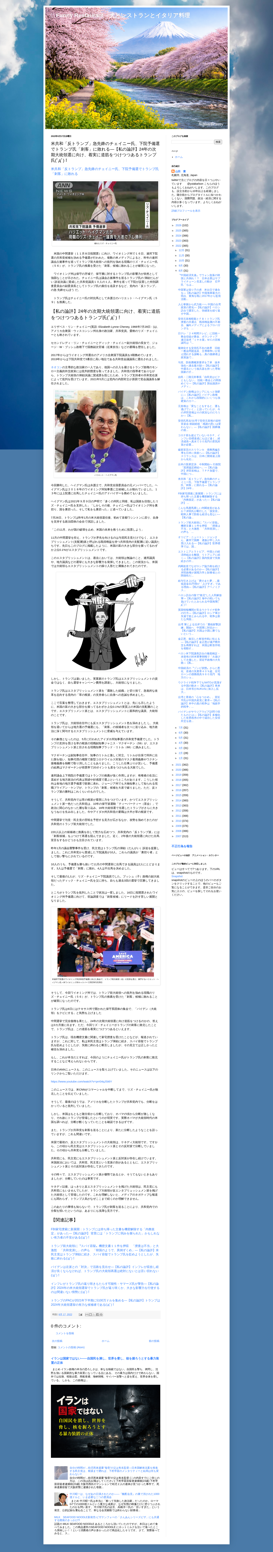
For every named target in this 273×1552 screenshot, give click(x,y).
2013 (179, 805)
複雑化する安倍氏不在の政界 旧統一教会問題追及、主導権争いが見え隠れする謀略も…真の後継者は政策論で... (199, 352)
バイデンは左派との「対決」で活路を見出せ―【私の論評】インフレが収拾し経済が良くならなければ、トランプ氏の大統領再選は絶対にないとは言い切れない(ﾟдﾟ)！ (105, 1271)
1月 (181, 758)
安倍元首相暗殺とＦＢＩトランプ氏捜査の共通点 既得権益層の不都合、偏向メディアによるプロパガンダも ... (199, 323)
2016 (179, 790)
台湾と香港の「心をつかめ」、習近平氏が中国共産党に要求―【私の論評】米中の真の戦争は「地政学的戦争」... (199, 702)
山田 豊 (180, 171)
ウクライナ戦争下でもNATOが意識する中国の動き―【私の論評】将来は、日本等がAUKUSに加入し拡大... (200, 687)
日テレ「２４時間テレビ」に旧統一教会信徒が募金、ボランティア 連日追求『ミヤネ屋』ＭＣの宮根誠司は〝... (199, 338)
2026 (179, 225)
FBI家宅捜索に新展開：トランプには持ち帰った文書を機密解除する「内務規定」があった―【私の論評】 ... (200, 498)
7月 (181, 727)
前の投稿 (154, 1340)
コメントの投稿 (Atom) (71, 1347)
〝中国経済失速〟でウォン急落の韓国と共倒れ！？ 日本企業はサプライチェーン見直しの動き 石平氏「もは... (199, 280)
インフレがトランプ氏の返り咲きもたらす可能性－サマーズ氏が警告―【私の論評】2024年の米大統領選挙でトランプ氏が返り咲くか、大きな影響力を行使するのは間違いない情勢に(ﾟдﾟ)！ (105, 1288)
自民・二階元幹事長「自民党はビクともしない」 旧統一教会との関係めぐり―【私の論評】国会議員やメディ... (199, 381)
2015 (179, 795)
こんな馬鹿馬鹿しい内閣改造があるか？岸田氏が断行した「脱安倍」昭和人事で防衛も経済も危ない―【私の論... (199, 512)
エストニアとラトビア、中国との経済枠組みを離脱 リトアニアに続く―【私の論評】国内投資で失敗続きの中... (199, 556)
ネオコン (56, 367)
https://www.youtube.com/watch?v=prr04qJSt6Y (81, 1081)
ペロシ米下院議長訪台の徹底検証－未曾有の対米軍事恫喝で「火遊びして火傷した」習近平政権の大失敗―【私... (199, 658)
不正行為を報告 (182, 846)
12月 (182, 250)
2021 (179, 764)
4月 (181, 742)
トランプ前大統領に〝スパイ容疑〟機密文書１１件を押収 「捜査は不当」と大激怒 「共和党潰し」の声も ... (199, 527)
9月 (181, 265)
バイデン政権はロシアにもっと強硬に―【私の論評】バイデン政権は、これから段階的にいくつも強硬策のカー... (199, 396)
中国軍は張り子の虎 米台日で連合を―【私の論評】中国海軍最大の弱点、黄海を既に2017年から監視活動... (199, 294)
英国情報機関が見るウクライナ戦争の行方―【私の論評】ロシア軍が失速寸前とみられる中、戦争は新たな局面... (199, 614)
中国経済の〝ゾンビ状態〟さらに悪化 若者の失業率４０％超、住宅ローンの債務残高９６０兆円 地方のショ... (199, 673)
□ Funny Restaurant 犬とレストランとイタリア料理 (120, 15)
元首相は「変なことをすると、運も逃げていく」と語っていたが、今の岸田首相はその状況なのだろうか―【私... (199, 411)
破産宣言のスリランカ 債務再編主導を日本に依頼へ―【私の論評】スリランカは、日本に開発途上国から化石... (199, 454)
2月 (181, 753)
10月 (182, 260)
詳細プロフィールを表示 (186, 210)
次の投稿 (57, 1340)
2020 (179, 769)
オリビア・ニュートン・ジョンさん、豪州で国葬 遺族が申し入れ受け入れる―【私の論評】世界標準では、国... (199, 542)
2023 (179, 240)
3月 (181, 748)
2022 (179, 245)
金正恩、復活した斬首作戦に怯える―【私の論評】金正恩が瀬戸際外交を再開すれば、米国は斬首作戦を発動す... (199, 643)
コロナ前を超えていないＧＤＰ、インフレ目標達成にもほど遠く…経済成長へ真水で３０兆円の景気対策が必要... (199, 440)
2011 (179, 815)
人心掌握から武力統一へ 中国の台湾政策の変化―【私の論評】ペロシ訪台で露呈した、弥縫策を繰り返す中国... (199, 309)
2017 (179, 785)
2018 (179, 779)
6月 (181, 732)
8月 (181, 270)
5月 (181, 737)
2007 (179, 836)
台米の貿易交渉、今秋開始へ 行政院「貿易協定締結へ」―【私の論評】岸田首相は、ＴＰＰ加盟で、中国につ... (199, 469)
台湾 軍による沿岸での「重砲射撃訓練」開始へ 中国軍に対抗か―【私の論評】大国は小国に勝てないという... (199, 629)
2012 (179, 810)
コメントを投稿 (65, 1333)
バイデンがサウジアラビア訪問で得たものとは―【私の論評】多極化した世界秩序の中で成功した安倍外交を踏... (199, 716)
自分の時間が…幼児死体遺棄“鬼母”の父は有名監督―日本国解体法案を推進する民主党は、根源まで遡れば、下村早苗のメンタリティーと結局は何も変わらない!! (114, 1471)
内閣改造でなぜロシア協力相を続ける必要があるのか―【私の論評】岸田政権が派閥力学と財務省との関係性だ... (199, 571)
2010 (179, 820)
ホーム (106, 1340)
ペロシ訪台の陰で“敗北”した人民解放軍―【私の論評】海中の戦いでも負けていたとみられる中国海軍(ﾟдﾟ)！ (200, 600)
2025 (179, 230)
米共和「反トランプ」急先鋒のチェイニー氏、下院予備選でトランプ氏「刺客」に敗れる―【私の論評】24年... (199, 483)
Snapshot (177, 876)
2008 (179, 830)
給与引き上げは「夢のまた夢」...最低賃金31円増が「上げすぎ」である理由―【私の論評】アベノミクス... (199, 585)
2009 (179, 825)
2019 (179, 774)
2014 (179, 800)
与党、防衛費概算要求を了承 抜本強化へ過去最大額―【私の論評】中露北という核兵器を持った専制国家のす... (199, 367)
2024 (179, 235)
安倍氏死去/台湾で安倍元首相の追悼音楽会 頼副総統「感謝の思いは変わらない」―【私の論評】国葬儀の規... (199, 425)
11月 (182, 255)
